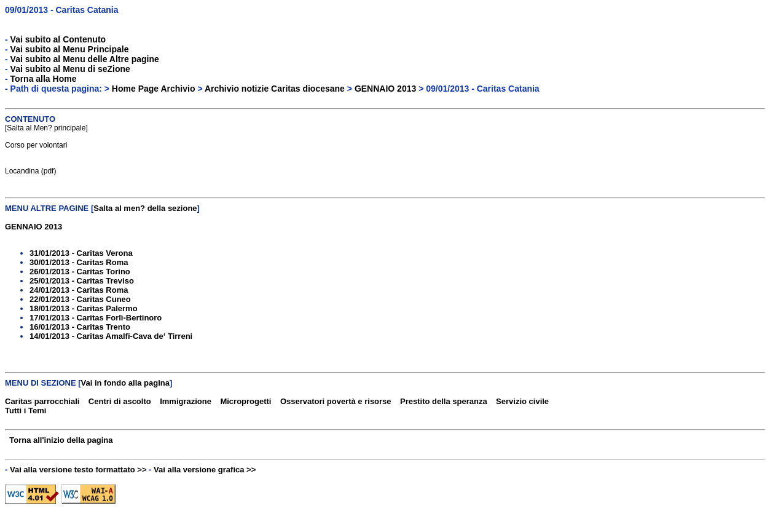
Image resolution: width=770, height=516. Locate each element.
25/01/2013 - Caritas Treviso (81, 280)
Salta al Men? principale (46, 128)
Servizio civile (522, 401)
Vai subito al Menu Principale (69, 49)
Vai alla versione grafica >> (205, 469)
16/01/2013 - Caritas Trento (79, 326)
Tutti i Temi (25, 410)
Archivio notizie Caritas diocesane (275, 88)
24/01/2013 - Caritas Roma (78, 290)
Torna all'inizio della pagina (60, 440)
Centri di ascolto (119, 401)
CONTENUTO (30, 119)
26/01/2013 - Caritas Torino (79, 271)
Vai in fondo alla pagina (125, 382)
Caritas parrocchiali (42, 401)
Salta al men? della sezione (145, 208)
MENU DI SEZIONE (40, 382)
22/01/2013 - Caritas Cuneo (80, 299)
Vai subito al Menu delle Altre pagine (84, 59)
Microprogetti (245, 401)
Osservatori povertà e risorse (335, 401)
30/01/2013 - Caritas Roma (78, 262)
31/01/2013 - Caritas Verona (81, 253)
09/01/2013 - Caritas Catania (61, 10)
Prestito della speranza (443, 401)
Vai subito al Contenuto (58, 39)
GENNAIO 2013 (385, 88)
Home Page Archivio (153, 88)
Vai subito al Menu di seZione (70, 69)
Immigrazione (185, 401)
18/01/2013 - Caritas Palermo (83, 308)
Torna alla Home (43, 79)
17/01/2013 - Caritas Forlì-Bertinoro (95, 317)
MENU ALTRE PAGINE (46, 208)
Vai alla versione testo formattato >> (78, 469)
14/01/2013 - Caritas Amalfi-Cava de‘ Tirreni (110, 336)
